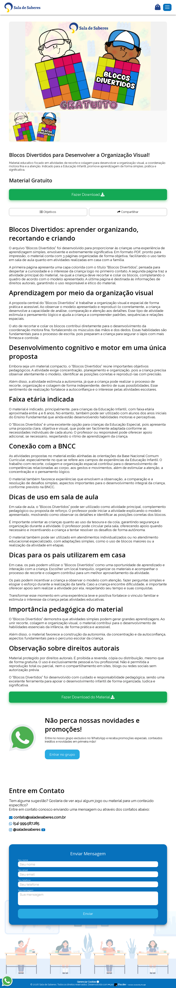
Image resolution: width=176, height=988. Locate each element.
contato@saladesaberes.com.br (37, 817)
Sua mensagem (25, 890)
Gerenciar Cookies (88, 981)
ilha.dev (120, 984)
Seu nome (23, 860)
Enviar (88, 914)
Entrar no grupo (62, 754)
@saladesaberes (24, 829)
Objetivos (48, 212)
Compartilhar (128, 212)
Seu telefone (24, 880)
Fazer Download (88, 194)
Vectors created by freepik (137, 985)
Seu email (23, 870)
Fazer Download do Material (88, 697)
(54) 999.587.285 (24, 823)
